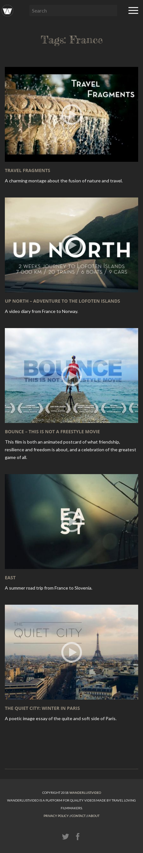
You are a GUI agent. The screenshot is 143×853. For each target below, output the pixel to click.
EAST (10, 577)
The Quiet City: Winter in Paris (42, 708)
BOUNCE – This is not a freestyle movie (52, 431)
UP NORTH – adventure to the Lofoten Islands (62, 301)
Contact (79, 816)
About (93, 816)
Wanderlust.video (85, 792)
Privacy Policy (56, 816)
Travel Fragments (27, 170)
